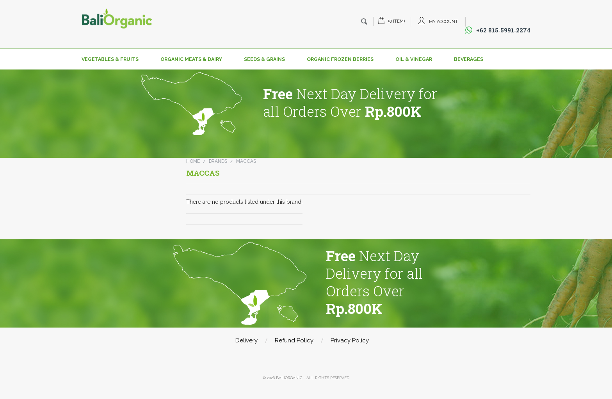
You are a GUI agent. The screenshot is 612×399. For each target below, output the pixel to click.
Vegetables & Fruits (110, 59)
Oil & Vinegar (413, 59)
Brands (218, 161)
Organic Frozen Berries (340, 59)
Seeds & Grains (264, 59)
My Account (443, 21)
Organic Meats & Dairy (191, 59)
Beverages (468, 59)
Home (193, 161)
